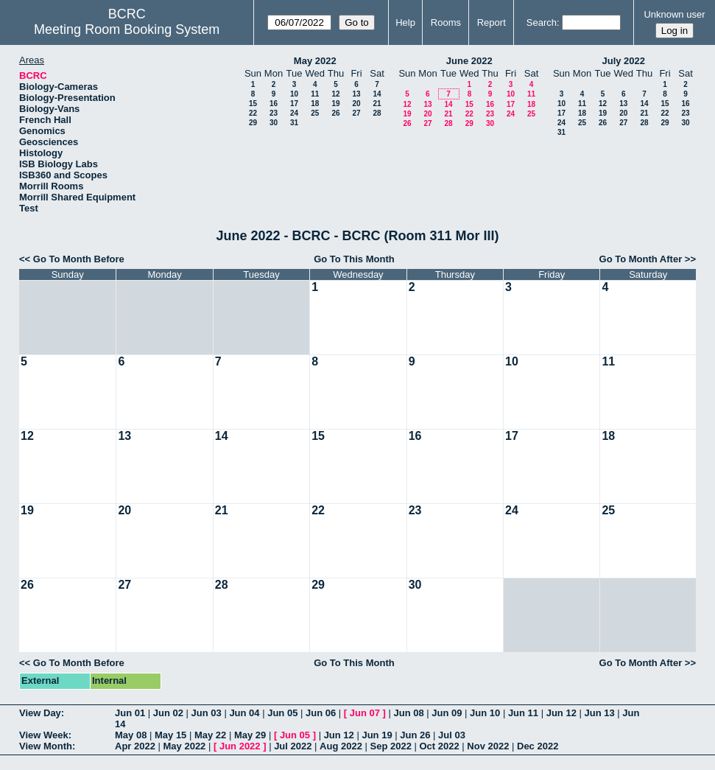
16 (274, 103)
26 (335, 113)
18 (315, 103)
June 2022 (469, 60)
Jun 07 (365, 712)
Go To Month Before (78, 259)
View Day (40, 712)
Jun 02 (168, 712)
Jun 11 (523, 712)
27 (356, 113)
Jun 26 (415, 735)
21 (377, 103)
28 (377, 113)
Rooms (446, 22)
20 (356, 103)
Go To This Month (354, 259)
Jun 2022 (240, 746)
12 (335, 94)
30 (274, 123)
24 (294, 113)
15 (253, 103)
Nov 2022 (488, 746)
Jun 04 (244, 712)
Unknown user (674, 14)
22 (253, 113)
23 (274, 113)
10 (294, 94)
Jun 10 (485, 712)
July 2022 (623, 60)
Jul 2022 (292, 746)
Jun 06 (321, 712)
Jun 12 (561, 712)
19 (335, 103)
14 (377, 94)
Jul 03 (451, 735)
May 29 (250, 735)
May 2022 (315, 60)
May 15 (170, 735)
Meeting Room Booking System (126, 29)
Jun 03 (206, 712)
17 (294, 103)
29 (253, 123)
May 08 (131, 735)
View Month (45, 746)
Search (541, 22)
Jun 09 (447, 712)
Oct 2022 (439, 746)
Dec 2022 (537, 746)
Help (405, 22)
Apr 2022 (135, 746)
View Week (43, 735)
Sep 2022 (391, 746)
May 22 (210, 735)
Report (491, 22)
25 (315, 113)
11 (315, 94)
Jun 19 (377, 735)
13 (356, 94)
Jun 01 (130, 712)
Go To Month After (641, 259)
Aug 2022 (341, 746)
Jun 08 (408, 712)
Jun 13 (599, 712)
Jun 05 (282, 712)
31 (294, 123)
